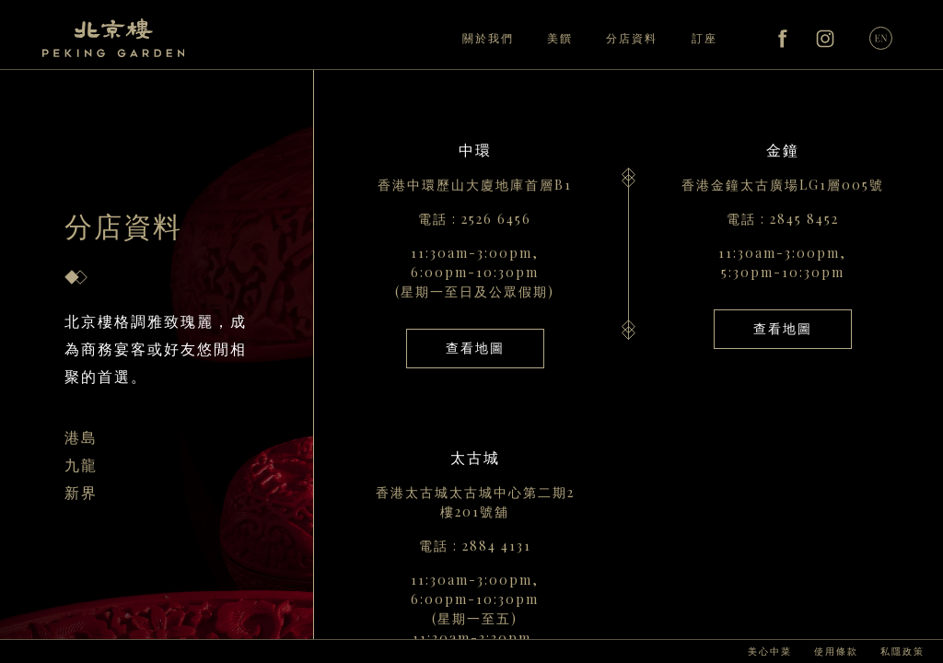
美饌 (560, 37)
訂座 (704, 37)
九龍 (81, 464)
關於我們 (488, 37)
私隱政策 (902, 651)
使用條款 (836, 651)
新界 (81, 492)
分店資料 (632, 37)
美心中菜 (770, 651)
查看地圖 (475, 347)
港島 (81, 437)
